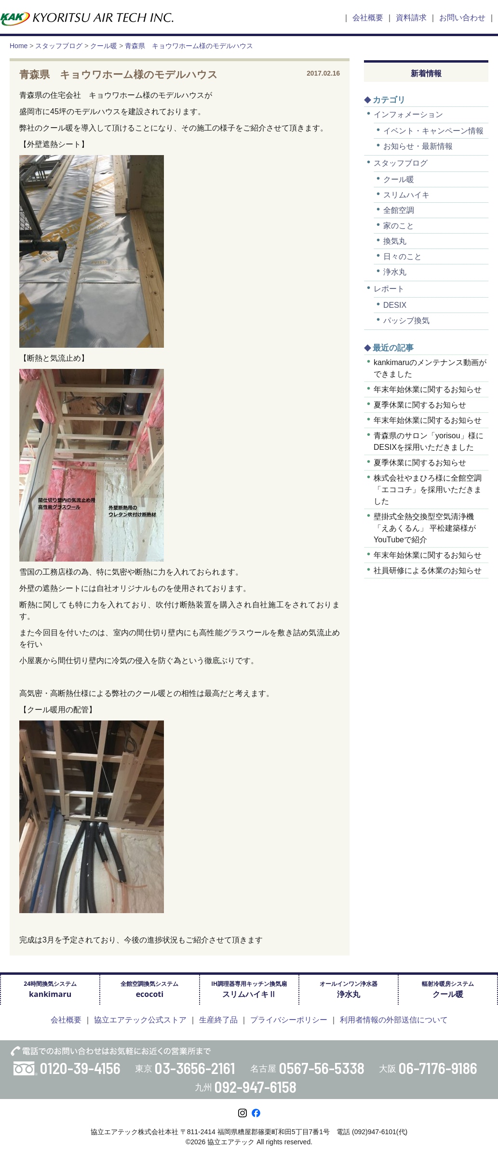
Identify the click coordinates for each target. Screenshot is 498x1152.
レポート (389, 289)
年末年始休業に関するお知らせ (428, 389)
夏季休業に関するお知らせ (420, 405)
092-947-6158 (255, 1086)
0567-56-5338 (321, 1068)
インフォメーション (408, 114)
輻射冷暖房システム (448, 989)
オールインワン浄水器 (348, 989)
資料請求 (411, 17)
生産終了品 (218, 1020)
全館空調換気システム (149, 989)
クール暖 (398, 179)
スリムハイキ (406, 195)
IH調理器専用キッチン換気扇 (249, 989)
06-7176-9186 (438, 1068)
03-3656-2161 (195, 1068)
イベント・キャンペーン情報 (433, 131)
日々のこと (402, 256)
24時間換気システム (50, 989)
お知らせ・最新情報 (418, 146)
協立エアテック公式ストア (140, 1020)
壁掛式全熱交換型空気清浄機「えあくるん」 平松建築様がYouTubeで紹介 (425, 528)
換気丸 (394, 241)
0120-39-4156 (80, 1068)
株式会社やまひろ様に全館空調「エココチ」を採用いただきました (428, 489)
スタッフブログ (401, 163)
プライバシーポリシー (288, 1020)
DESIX (394, 305)
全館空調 (398, 210)
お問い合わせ (462, 17)
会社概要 (367, 17)
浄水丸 (394, 272)
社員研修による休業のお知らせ (428, 570)
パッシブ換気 (406, 320)
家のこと (398, 226)
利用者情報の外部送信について (394, 1020)
